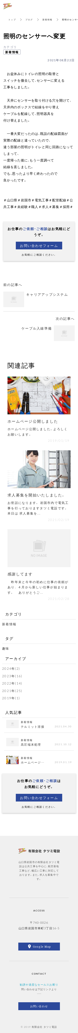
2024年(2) (11, 668)
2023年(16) (12, 676)
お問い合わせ (39, 1006)
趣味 (5, 648)
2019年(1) (11, 698)
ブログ (29, 19)
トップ (12, 19)
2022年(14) (12, 683)
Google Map (42, 946)
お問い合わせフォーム (39, 245)
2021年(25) (12, 690)
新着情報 (47, 19)
